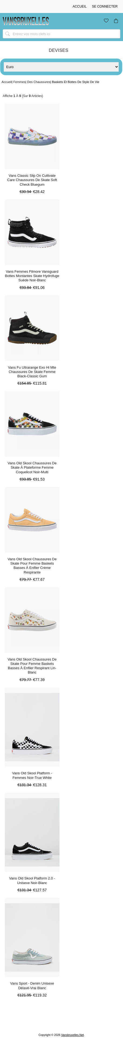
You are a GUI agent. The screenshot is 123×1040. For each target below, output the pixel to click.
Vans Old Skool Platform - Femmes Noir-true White (32, 775)
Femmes (19, 82)
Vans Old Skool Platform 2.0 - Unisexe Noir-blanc (32, 880)
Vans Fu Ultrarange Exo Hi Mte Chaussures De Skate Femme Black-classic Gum (32, 371)
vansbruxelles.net (72, 1035)
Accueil (80, 6)
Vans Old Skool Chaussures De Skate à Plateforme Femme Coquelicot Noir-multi (32, 467)
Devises (58, 50)
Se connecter (105, 6)
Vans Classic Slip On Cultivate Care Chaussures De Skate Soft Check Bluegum (32, 180)
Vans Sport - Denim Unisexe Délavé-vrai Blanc (32, 985)
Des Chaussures (38, 82)
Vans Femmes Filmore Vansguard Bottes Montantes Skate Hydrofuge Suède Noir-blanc (32, 275)
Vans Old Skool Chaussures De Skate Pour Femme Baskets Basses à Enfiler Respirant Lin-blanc (32, 666)
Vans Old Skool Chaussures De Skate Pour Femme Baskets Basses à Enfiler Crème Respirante (32, 565)
